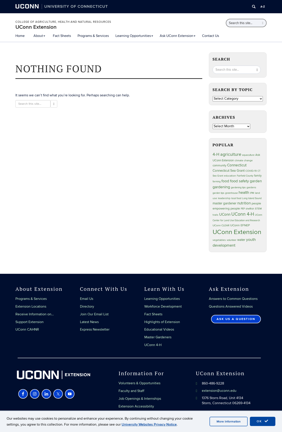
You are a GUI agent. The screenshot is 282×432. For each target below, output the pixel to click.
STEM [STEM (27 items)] (258, 208)
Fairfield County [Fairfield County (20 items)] (245, 175)
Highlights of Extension (162, 322)
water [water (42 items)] (241, 240)
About (39, 36)
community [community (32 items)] (219, 165)
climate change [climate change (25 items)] (244, 160)
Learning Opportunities (134, 36)
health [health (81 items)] (244, 192)
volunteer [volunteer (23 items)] (231, 240)
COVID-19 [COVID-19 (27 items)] (251, 171)
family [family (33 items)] (258, 175)
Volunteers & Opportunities (139, 383)
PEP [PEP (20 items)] (243, 208)
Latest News (89, 322)
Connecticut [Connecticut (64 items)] (237, 165)
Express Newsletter (94, 329)
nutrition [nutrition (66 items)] (244, 203)
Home (20, 36)
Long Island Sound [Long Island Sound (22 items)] (252, 198)
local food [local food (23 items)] (236, 198)
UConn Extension (36, 27)
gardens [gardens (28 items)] (251, 187)
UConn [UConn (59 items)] (224, 214)
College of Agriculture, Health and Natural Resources (63, 22)
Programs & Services (93, 36)
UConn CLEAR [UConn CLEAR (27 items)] (221, 225)
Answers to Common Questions (233, 299)
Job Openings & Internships (140, 398)
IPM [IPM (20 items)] (252, 193)
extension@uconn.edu (219, 390)
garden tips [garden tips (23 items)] (218, 193)
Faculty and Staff (131, 391)
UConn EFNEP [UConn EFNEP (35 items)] (240, 225)
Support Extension (29, 322)
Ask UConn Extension (177, 36)
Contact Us (210, 36)
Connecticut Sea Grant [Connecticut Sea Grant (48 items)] (229, 171)
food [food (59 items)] (225, 181)
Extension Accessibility (136, 406)
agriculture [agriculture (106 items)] (230, 154)
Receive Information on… (34, 314)
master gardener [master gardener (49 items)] (224, 203)
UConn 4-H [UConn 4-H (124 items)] (242, 214)
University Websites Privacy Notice (149, 424)
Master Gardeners (157, 337)
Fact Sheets (62, 36)
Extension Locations (30, 306)
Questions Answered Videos (231, 306)
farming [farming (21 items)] (217, 181)
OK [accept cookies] (263, 421)
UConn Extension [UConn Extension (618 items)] (237, 232)
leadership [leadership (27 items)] (224, 198)
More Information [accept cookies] (229, 421)
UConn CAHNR (27, 329)
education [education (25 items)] (230, 175)
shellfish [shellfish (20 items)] (250, 208)
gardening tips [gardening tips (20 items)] (238, 187)
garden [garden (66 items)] (256, 181)
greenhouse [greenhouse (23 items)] (231, 193)
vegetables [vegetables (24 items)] (219, 240)
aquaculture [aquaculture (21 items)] (248, 155)
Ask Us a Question (236, 319)
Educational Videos (159, 329)
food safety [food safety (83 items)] (239, 181)
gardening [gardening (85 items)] (221, 187)
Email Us (86, 299)
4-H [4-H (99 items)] (216, 154)
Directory (87, 306)
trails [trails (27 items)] (215, 215)
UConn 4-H (152, 345)
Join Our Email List (94, 314)
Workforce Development (163, 306)
